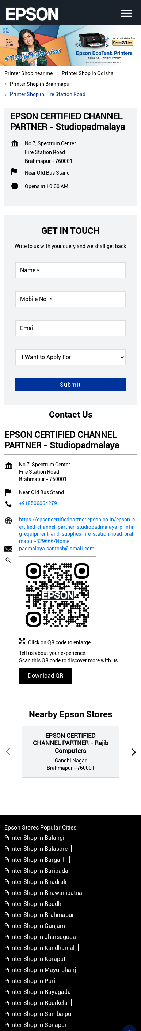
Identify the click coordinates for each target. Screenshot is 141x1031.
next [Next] (132, 707)
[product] (70, 313)
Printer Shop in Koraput (34, 914)
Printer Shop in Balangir (35, 793)
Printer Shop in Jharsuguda (40, 892)
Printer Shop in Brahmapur (39, 870)
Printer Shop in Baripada (36, 826)
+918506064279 (38, 459)
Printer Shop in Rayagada (37, 947)
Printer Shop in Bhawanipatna (43, 848)
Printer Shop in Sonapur (35, 980)
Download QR (45, 631)
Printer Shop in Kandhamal (39, 903)
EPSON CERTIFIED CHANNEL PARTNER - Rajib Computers (70, 699)
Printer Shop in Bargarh (35, 815)
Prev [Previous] (8, 707)
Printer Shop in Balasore (36, 804)
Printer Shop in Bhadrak (35, 837)
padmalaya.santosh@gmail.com (56, 504)
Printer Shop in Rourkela (36, 958)
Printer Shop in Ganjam (34, 881)
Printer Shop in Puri (29, 936)
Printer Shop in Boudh (32, 859)
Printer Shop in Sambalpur (38, 969)
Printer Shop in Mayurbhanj (40, 925)
